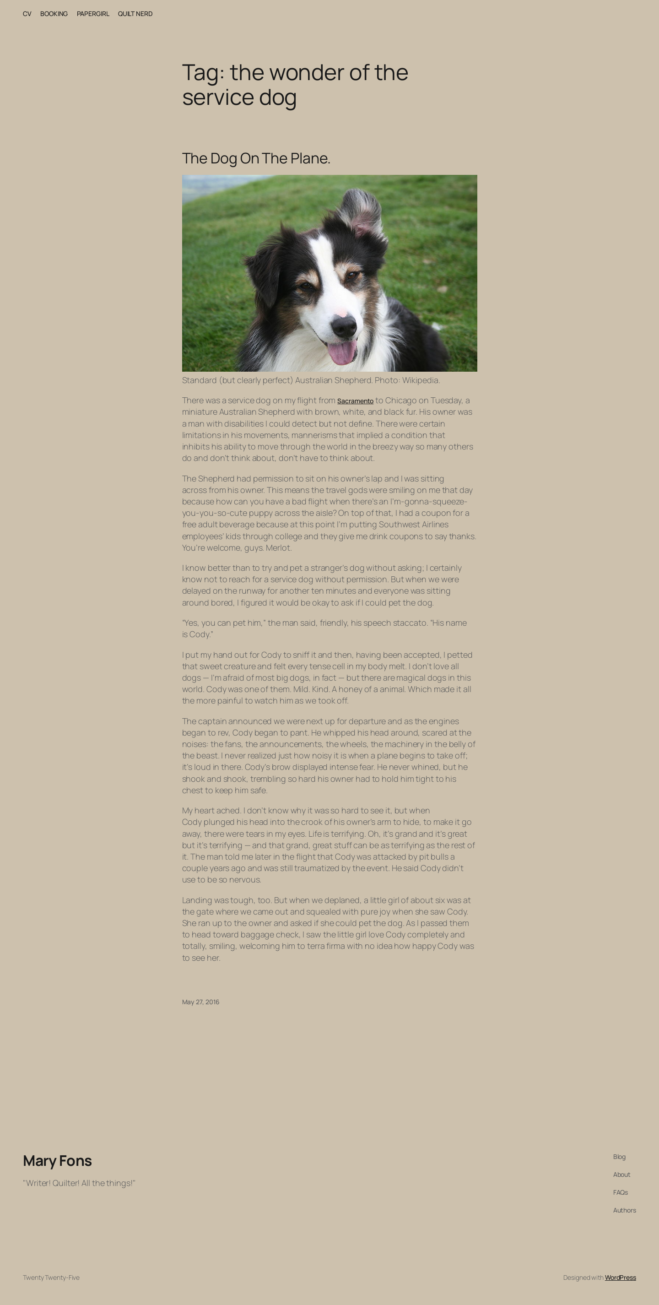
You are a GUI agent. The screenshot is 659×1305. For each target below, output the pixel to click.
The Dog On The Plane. (256, 158)
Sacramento (355, 400)
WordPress (620, 1277)
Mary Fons (57, 1160)
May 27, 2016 (201, 1001)
